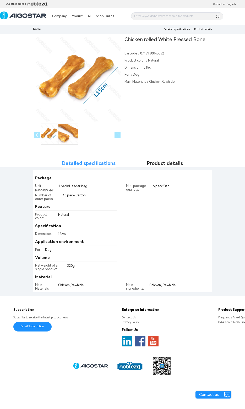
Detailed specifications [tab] (89, 163)
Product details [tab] (165, 163)
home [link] (37, 29)
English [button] (233, 4)
